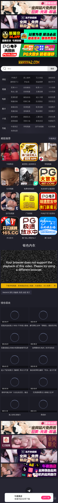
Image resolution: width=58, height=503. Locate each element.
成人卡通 (39, 97)
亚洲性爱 (14, 97)
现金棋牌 (39, 82)
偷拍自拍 (26, 97)
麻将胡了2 (14, 82)
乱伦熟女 (39, 101)
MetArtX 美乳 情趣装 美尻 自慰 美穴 (16, 292)
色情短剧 (14, 130)
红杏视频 (51, 126)
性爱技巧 (51, 121)
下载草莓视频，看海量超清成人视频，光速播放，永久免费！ (31, 285)
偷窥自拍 (14, 107)
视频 (4, 89)
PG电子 (14, 77)
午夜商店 (14, 126)
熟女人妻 (14, 91)
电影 (4, 99)
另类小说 (26, 121)
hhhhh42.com (28, 62)
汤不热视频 (39, 126)
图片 (4, 108)
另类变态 (51, 101)
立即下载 (46, 497)
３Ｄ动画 (51, 87)
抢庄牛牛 (51, 82)
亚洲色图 (26, 107)
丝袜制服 (26, 91)
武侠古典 (51, 117)
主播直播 (39, 91)
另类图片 (51, 111)
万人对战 (39, 77)
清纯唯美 (26, 111)
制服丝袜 (14, 101)
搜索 (52, 68)
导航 (4, 128)
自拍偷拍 (26, 87)
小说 (4, 118)
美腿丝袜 (14, 111)
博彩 (4, 79)
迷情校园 (14, 121)
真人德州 (26, 77)
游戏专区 (51, 77)
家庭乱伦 (26, 117)
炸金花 (26, 82)
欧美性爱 (51, 97)
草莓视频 (26, 126)
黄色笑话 (39, 121)
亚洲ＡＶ (14, 87)
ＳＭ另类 (51, 91)
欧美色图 (39, 107)
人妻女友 (39, 117)
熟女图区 (39, 111)
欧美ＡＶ (39, 87)
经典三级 (26, 101)
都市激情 (14, 117)
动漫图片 (51, 107)
